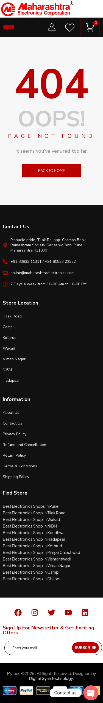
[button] (8, 27)
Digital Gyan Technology (51, 678)
